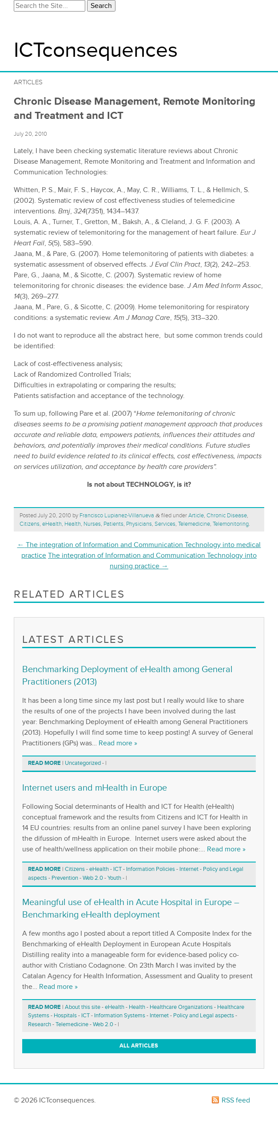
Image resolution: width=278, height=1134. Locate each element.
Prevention (65, 878)
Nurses (92, 524)
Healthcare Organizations (181, 1007)
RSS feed (236, 1100)
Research (39, 1024)
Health (72, 524)
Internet (189, 869)
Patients (113, 524)
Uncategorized (83, 763)
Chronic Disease (227, 515)
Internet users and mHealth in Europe (94, 788)
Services (165, 524)
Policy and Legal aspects (203, 1015)
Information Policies (150, 869)
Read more (44, 763)
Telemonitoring (231, 524)
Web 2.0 (93, 878)
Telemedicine (194, 524)
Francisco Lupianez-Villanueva (116, 515)
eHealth (52, 524)
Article (196, 515)
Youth (114, 878)
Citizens (30, 524)
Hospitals (65, 1015)
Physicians (139, 524)
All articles (138, 1045)
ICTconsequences (96, 50)
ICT (117, 869)
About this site (82, 1007)
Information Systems (119, 1015)
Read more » (118, 743)
